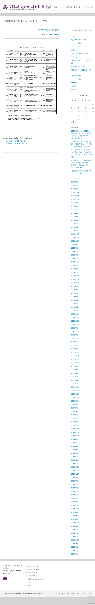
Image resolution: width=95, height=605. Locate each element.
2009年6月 (75, 554)
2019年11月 (75, 432)
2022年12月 (75, 317)
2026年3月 (75, 182)
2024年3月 (75, 265)
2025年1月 (75, 231)
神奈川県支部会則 (31, 572)
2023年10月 (75, 283)
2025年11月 (75, 196)
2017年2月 (75, 519)
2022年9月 (75, 328)
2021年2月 (75, 383)
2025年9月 (75, 203)
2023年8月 (75, 290)
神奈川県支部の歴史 (32, 566)
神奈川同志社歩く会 (46, 30)
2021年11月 (75, 359)
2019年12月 (75, 429)
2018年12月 (75, 467)
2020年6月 (75, 411)
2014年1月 (75, 547)
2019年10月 (75, 436)
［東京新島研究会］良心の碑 (35, 579)
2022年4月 (75, 342)
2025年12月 (75, 192)
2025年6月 (75, 213)
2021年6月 (75, 373)
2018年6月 (75, 488)
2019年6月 (75, 446)
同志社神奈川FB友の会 (79, 40)
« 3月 (73, 122)
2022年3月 (75, 345)
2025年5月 (75, 217)
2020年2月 (75, 422)
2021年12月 (75, 356)
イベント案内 (76, 43)
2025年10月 (75, 199)
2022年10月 (75, 324)
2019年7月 (75, 443)
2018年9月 (75, 477)
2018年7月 (75, 484)
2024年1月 (75, 272)
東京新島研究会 (76, 76)
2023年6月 (75, 297)
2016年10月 (75, 523)
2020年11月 (75, 394)
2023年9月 (75, 286)
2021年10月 (75, 363)
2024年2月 (75, 269)
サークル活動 (76, 79)
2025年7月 (75, 210)
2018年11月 (75, 470)
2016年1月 (75, 530)
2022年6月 (75, 335)
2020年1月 (75, 425)
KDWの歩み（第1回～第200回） (16, 141)
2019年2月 (75, 460)
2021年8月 (75, 370)
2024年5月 (75, 258)
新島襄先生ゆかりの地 (33, 569)
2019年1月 (75, 463)
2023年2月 (75, 310)
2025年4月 (75, 220)
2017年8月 (75, 512)
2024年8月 (75, 248)
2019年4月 (75, 453)
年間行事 (69, 7)
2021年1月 (75, 387)
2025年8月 (75, 206)
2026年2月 (75, 185)
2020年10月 (75, 397)
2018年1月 (75, 505)
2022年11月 (75, 321)
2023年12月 (75, 276)
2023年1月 (75, 314)
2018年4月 (75, 495)
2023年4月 (75, 304)
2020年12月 (75, 390)
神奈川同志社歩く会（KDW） (81, 54)
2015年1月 (75, 536)
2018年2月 (75, 502)
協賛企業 (77, 7)
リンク (28, 582)
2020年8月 (75, 404)
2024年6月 (75, 255)
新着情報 (74, 83)
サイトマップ (87, 7)
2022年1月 (75, 352)
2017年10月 (75, 509)
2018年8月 (75, 481)
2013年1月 (75, 550)
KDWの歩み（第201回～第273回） (17, 144)
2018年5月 (75, 491)
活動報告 (74, 90)
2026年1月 (75, 189)
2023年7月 (75, 293)
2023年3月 (75, 307)
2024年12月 (75, 234)
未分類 (73, 86)
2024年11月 (75, 237)
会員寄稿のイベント (78, 66)
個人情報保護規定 (31, 576)
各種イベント (58, 7)
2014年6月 (75, 543)
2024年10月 (75, 241)
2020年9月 (75, 401)
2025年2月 (75, 227)
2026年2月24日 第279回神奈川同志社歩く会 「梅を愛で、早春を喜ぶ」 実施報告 (81, 144)
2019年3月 (75, 457)
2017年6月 (75, 516)
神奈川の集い (76, 47)
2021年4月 (75, 377)
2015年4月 (75, 533)
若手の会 (74, 50)
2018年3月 (75, 498)
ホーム (49, 7)
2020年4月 (75, 415)
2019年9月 (75, 439)
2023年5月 (75, 300)
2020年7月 (75, 408)
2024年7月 (75, 251)
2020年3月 (75, 418)
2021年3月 (75, 380)
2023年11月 (75, 279)
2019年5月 (75, 450)
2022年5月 (75, 338)
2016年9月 (75, 526)
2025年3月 (75, 224)
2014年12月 (75, 540)
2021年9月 (75, 366)
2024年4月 (75, 262)
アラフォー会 (76, 57)
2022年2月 (75, 349)
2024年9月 (75, 244)
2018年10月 (75, 474)
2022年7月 (75, 331)
